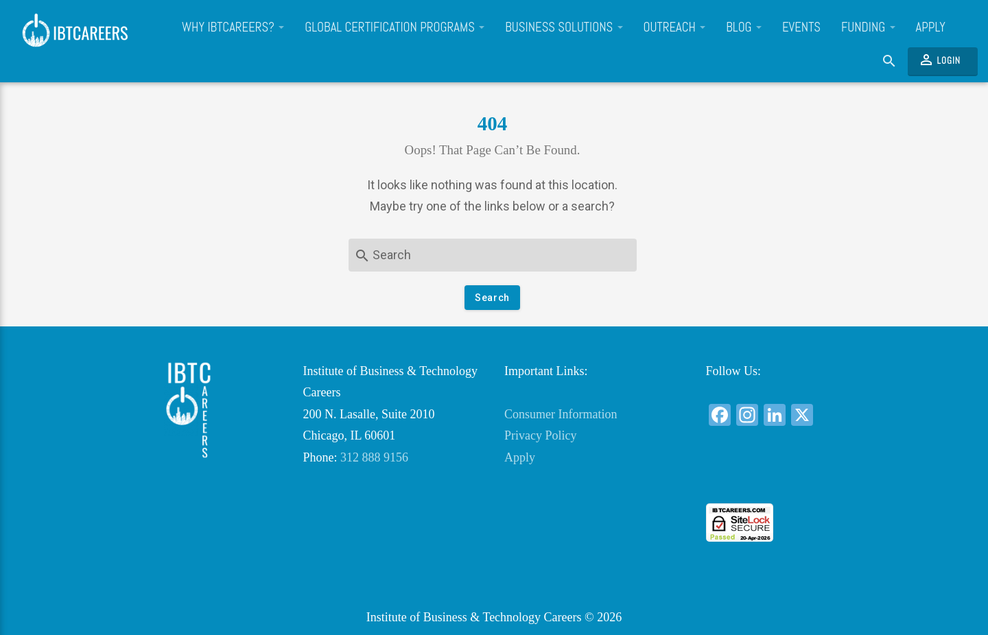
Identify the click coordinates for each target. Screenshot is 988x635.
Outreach (675, 27)
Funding (868, 27)
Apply (930, 27)
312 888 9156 (374, 457)
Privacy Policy (540, 435)
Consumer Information (560, 414)
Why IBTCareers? (233, 27)
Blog (744, 27)
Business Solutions (563, 27)
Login (939, 59)
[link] (796, 478)
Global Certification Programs (394, 27)
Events (801, 27)
